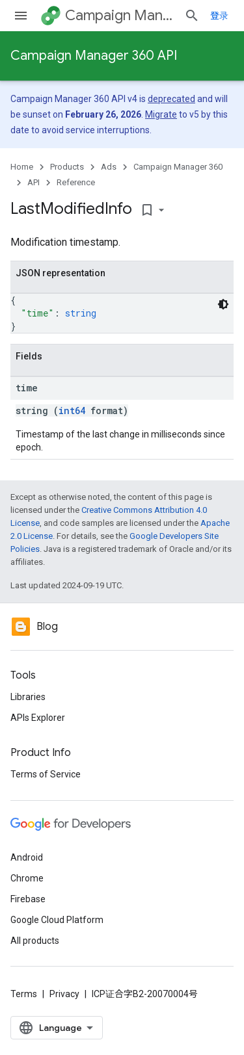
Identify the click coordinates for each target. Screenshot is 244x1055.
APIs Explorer (37, 717)
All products (34, 940)
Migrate (161, 114)
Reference (76, 182)
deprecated (171, 99)
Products (67, 167)
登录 (219, 15)
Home (21, 167)
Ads (108, 167)
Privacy (64, 994)
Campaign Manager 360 (119, 15)
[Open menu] (21, 15)
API (33, 182)
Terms (23, 994)
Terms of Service (45, 774)
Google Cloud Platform (56, 920)
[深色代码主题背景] (223, 304)
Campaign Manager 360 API (93, 55)
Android (26, 857)
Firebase (28, 899)
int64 (72, 410)
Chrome (27, 878)
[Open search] (192, 15)
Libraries (28, 697)
